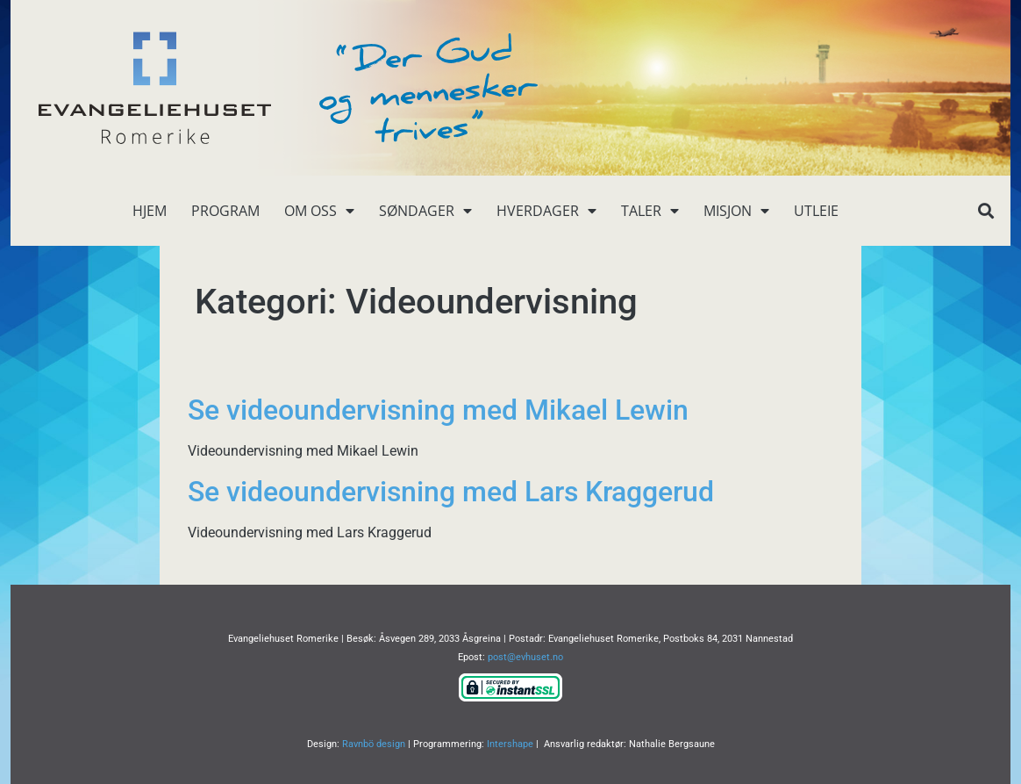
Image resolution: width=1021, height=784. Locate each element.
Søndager (425, 211)
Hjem (149, 210)
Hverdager (546, 211)
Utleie (816, 210)
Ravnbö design (373, 744)
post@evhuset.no (525, 657)
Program (225, 210)
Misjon (736, 211)
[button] (985, 211)
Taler (650, 211)
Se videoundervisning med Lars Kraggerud (451, 491)
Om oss (319, 211)
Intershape (510, 744)
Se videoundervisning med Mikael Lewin (438, 410)
